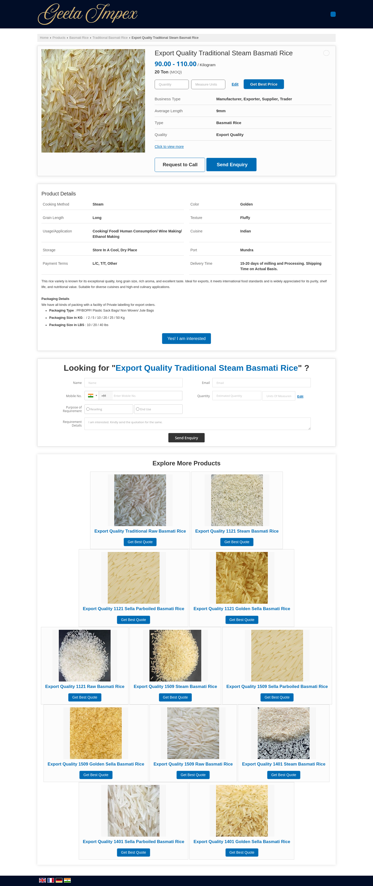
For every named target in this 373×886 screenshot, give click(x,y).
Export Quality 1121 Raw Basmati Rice (84, 686)
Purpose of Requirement (72, 409)
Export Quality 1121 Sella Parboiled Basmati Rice (133, 608)
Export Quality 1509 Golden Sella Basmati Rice (96, 764)
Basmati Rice (79, 38)
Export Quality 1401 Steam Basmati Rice (283, 764)
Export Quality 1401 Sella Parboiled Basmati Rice (133, 841)
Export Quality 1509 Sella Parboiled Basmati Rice (277, 686)
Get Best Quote (140, 542)
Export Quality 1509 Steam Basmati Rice (175, 686)
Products (59, 38)
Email (206, 383)
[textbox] (208, 84)
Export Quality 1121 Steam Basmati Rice (237, 531)
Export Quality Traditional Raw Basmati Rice (140, 531)
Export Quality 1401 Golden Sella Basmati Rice (241, 841)
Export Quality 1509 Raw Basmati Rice (193, 764)
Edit (235, 84)
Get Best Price (263, 84)
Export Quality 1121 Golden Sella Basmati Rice (241, 608)
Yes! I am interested (186, 338)
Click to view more (169, 147)
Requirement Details (72, 423)
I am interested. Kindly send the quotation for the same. (197, 424)
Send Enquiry (232, 164)
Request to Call (180, 164)
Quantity (203, 396)
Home (44, 38)
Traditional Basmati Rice (110, 38)
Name (77, 383)
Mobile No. (74, 396)
